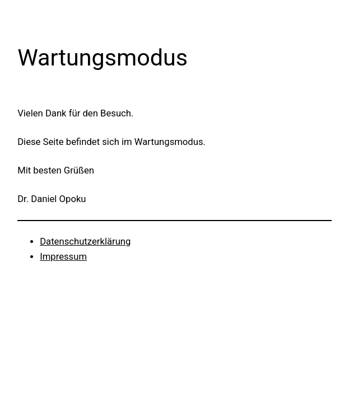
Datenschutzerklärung (85, 241)
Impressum (63, 256)
